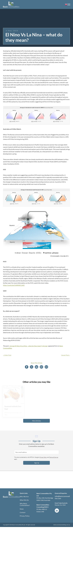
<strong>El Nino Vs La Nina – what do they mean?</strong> (28, 346)
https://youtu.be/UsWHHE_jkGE (14, 285)
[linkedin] (57, 510)
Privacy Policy (43, 457)
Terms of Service (53, 457)
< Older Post (7, 355)
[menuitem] (28, 497)
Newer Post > (65, 355)
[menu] (68, 4)
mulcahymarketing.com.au (63, 524)
